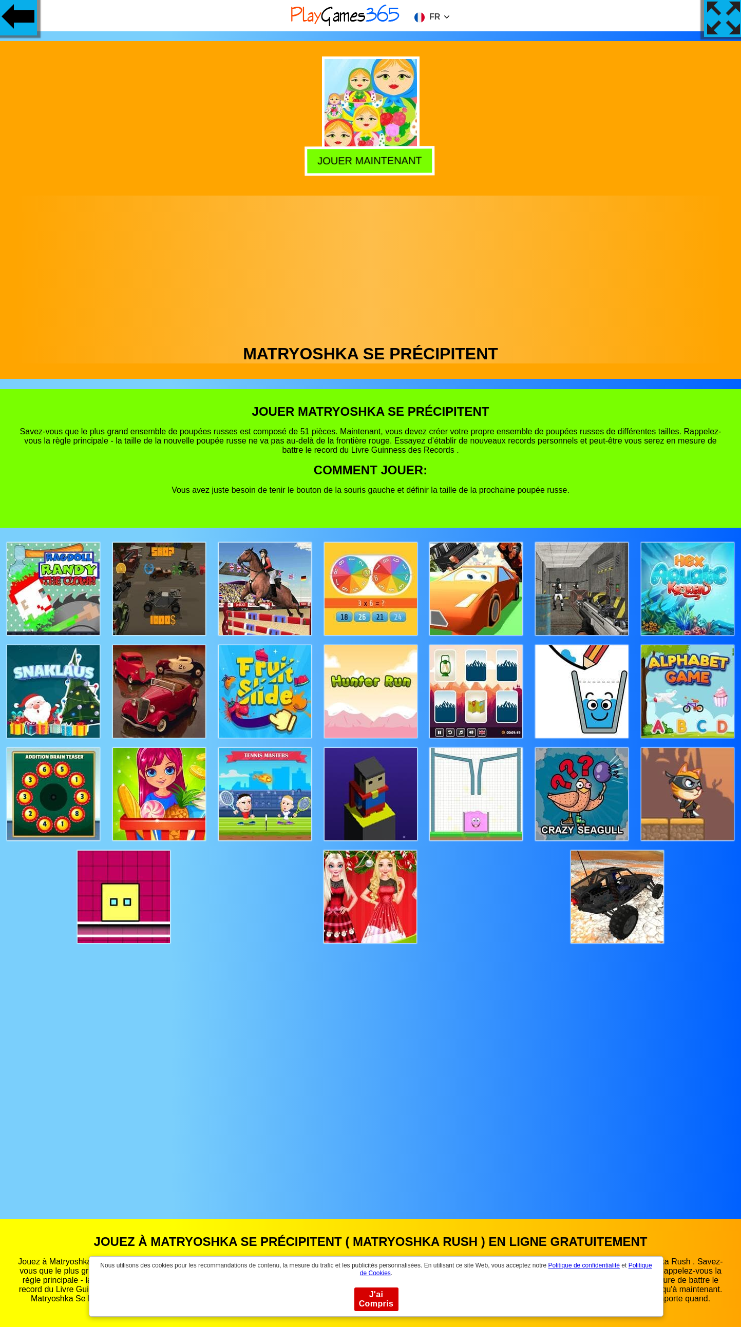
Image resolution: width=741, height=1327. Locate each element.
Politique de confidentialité (584, 1265)
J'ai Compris (376, 1299)
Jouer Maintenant (371, 160)
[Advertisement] (371, 267)
